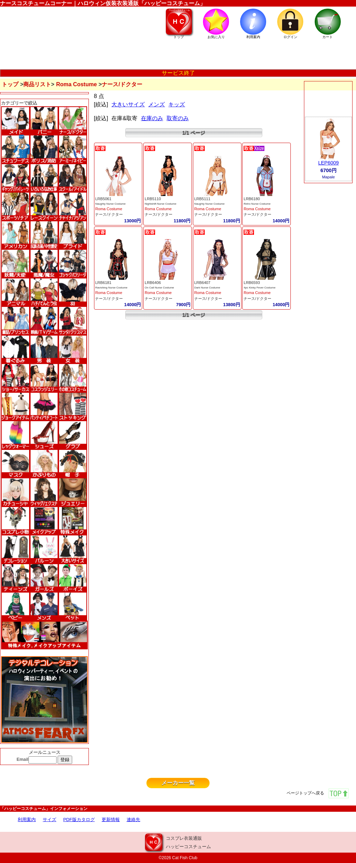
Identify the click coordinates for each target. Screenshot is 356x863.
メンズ (156, 104)
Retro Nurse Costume (257, 203)
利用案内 (27, 819)
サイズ (49, 819)
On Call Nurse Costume (159, 287)
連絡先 (133, 819)
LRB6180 (252, 199)
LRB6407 (202, 283)
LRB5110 (153, 199)
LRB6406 (153, 283)
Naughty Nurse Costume (110, 203)
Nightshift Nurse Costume (160, 203)
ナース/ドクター (109, 214)
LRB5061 (103, 199)
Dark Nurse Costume (207, 287)
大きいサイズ (128, 104)
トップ (10, 84)
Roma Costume (76, 84)
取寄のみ (178, 118)
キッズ (176, 104)
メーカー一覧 (178, 783)
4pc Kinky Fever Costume (260, 287)
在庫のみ (152, 118)
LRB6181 (103, 283)
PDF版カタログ (79, 819)
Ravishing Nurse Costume (111, 287)
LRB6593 (252, 283)
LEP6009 (328, 163)
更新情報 (111, 819)
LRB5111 (202, 199)
